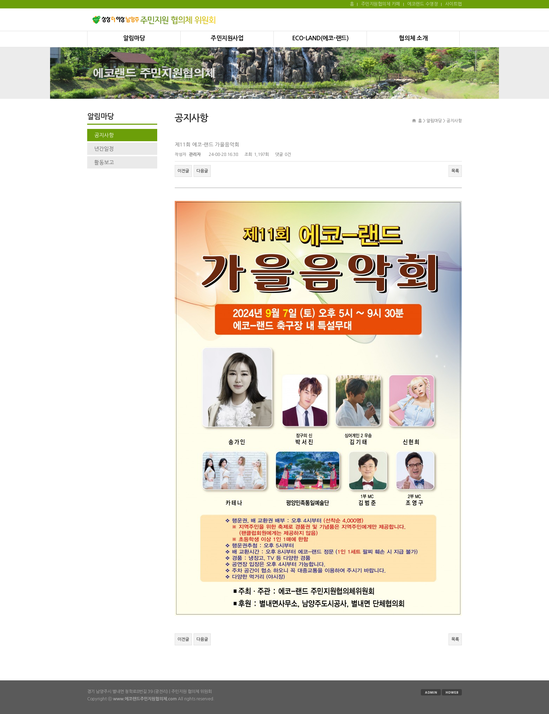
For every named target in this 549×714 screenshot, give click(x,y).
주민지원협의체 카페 (380, 4)
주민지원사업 (227, 38)
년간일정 (104, 148)
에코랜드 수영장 (422, 4)
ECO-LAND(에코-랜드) (320, 38)
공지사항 (104, 135)
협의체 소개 (413, 38)
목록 (455, 171)
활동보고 (104, 162)
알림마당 (134, 38)
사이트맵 (453, 4)
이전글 (183, 171)
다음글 (202, 171)
